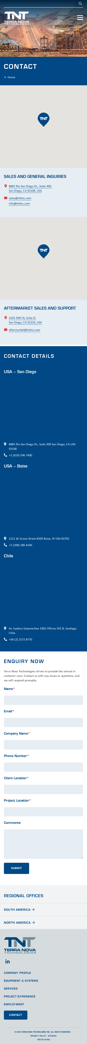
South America (17, 910)
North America (17, 922)
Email (9, 723)
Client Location (16, 789)
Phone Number (16, 767)
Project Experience (20, 996)
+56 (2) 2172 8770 (20, 639)
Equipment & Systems (21, 980)
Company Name (17, 745)
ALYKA (47, 1039)
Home (11, 77)
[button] (43, 120)
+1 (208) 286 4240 (20, 545)
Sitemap (52, 1036)
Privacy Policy (38, 1036)
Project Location (17, 812)
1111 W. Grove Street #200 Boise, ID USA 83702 (39, 538)
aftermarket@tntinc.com (24, 341)
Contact (15, 1015)
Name (9, 700)
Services (11, 988)
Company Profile (17, 973)
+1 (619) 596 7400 (20, 455)
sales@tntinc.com (20, 198)
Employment (14, 1004)
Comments (12, 834)
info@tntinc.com (19, 203)
